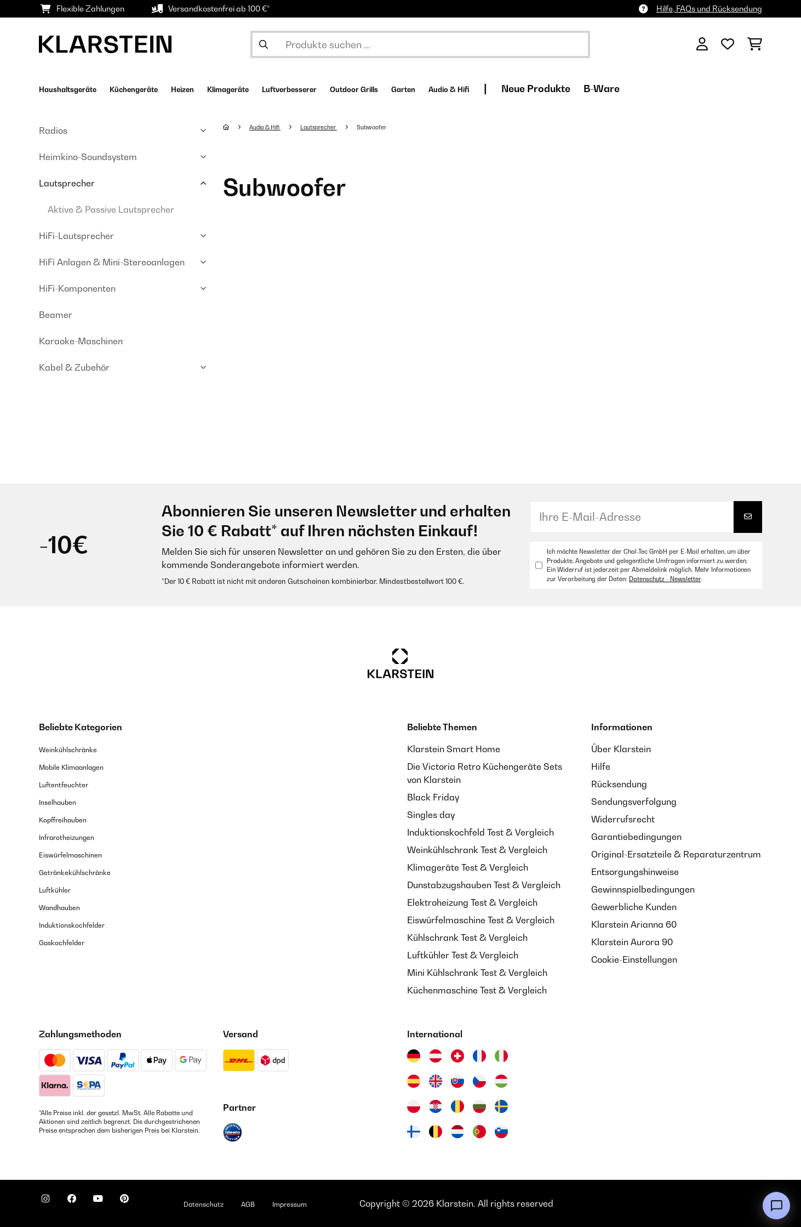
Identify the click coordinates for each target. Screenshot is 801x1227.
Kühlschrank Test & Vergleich (467, 937)
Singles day (431, 814)
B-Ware (730, 88)
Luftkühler (60, 889)
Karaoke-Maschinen (81, 341)
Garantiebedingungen (636, 836)
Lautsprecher (67, 183)
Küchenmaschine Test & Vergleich (477, 990)
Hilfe (600, 766)
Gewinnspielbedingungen (643, 889)
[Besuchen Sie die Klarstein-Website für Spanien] (413, 1081)
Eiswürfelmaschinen (80, 854)
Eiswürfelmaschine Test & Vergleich (480, 919)
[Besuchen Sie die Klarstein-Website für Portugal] (479, 1131)
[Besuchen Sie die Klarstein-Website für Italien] (501, 1056)
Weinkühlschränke (77, 748)
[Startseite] (237, 126)
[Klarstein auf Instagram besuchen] (50, 1205)
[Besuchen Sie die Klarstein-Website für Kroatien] (435, 1106)
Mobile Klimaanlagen (83, 766)
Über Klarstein (621, 748)
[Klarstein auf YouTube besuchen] (120, 1205)
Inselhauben (63, 801)
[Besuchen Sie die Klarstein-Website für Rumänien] (457, 1106)
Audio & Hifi (271, 126)
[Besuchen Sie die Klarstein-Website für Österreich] (435, 1056)
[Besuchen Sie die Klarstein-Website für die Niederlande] (457, 1131)
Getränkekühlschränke (86, 871)
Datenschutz (244, 1203)
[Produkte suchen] (420, 44)
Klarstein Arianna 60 (634, 924)
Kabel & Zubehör (74, 367)
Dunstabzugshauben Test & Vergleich (483, 884)
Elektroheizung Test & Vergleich (472, 902)
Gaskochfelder (69, 941)
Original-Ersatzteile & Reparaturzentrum (676, 854)
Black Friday (433, 797)
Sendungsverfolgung (634, 801)
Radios (53, 130)
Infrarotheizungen (75, 836)
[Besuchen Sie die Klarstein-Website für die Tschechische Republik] (479, 1081)
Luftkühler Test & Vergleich (462, 955)
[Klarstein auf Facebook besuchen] (85, 1205)
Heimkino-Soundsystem (88, 156)
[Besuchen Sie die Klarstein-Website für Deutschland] (413, 1056)
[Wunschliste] (727, 44)
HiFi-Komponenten (77, 288)
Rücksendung (619, 784)
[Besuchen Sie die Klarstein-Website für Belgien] (435, 1131)
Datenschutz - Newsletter (665, 579)
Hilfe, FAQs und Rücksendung (709, 8)
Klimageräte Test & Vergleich (467, 867)
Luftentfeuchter (71, 784)
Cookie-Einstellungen (634, 959)
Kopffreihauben (71, 819)
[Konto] (702, 44)
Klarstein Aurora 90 (632, 941)
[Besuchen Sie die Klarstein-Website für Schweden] (501, 1106)
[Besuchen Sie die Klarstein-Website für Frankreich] (479, 1056)
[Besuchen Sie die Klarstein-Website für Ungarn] (501, 1081)
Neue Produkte (664, 88)
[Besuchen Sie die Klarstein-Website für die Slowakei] (457, 1081)
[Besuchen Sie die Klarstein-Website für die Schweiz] (457, 1056)
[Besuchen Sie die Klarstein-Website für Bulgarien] (479, 1106)
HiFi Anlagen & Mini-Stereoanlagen (112, 262)
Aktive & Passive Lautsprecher (111, 209)
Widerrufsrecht (623, 819)
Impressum (347, 1203)
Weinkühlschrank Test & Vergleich (477, 849)
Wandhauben (66, 906)
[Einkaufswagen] (754, 44)
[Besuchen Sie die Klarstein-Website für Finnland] (413, 1131)
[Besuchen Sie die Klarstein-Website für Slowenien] (501, 1131)
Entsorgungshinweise (635, 871)
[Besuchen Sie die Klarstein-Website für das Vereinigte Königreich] (435, 1081)
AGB (297, 1203)
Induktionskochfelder (82, 924)
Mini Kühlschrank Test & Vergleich (477, 972)
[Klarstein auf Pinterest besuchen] (155, 1205)
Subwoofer (396, 126)
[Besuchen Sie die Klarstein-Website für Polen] (413, 1106)
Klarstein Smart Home (453, 748)
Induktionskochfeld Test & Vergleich (480, 832)
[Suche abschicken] (263, 44)
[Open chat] (776, 1205)
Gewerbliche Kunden (634, 906)
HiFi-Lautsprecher (76, 235)
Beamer (55, 314)
